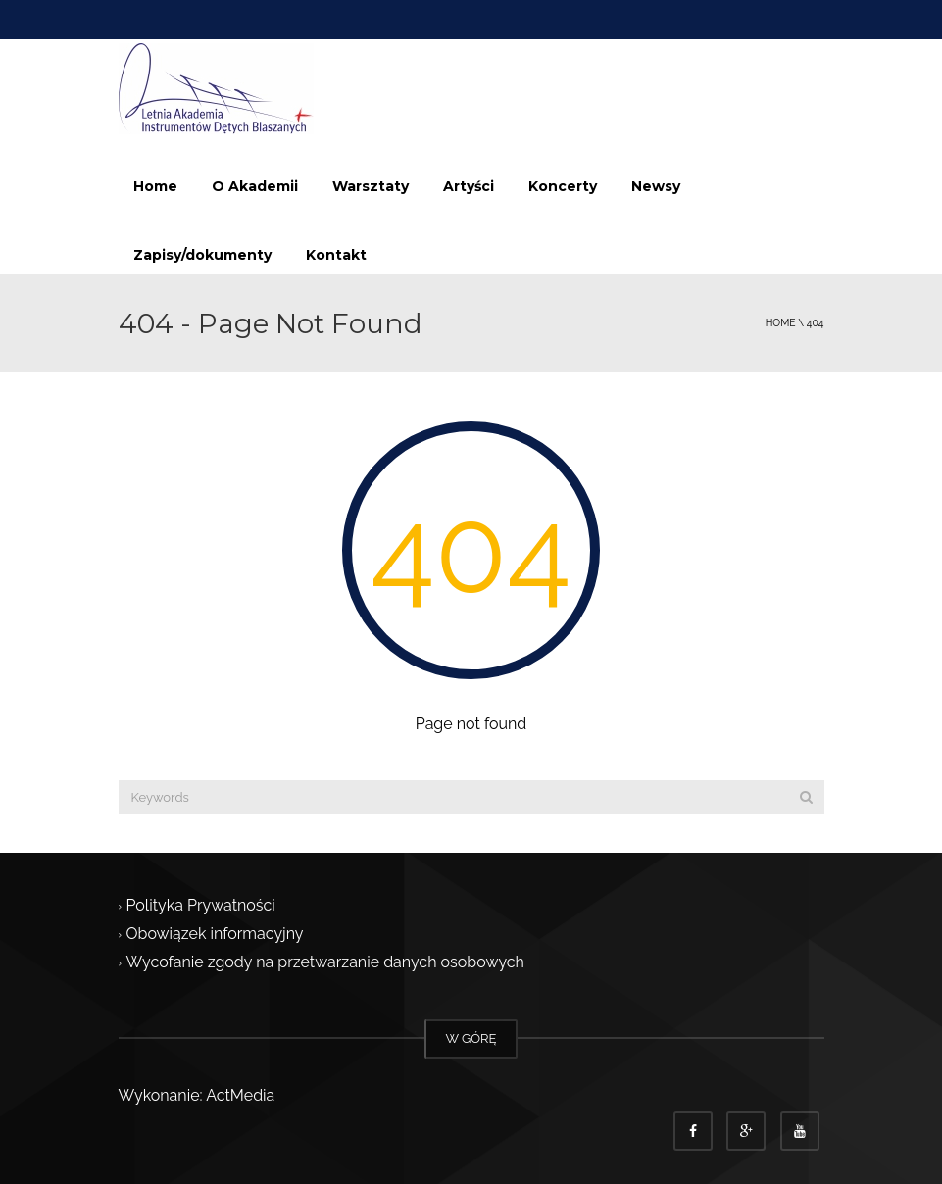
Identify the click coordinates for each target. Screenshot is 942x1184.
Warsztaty (370, 186)
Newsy (655, 186)
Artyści (468, 186)
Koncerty (562, 186)
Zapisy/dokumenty (202, 255)
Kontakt (336, 255)
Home (155, 186)
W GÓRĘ (471, 1038)
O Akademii (255, 186)
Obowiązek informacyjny (215, 934)
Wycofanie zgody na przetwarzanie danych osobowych (325, 963)
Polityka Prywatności (200, 905)
